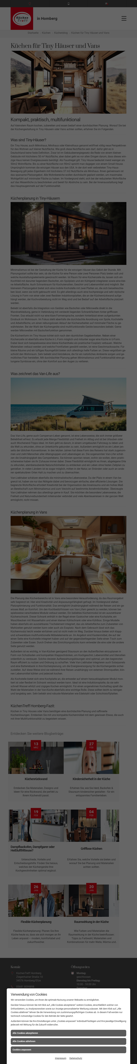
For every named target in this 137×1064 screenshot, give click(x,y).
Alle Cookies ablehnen (24, 1041)
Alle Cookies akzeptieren (25, 1033)
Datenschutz (75, 1058)
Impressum (60, 1058)
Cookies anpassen (22, 1049)
